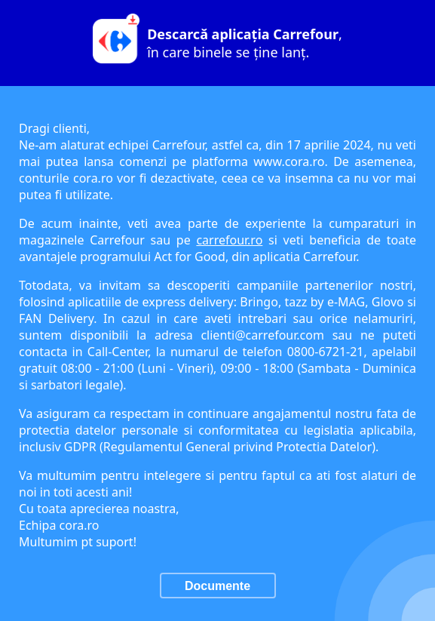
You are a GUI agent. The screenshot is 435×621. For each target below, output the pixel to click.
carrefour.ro (229, 240)
